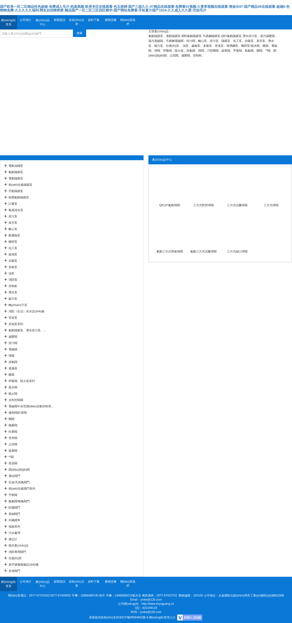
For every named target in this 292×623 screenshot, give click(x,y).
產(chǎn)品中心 (43, 22)
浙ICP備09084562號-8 (133, 617)
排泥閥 (13, 463)
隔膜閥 (13, 425)
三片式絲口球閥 (237, 251)
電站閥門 (14, 476)
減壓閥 (13, 336)
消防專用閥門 (17, 552)
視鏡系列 (14, 526)
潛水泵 (13, 292)
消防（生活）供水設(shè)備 (26, 311)
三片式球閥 (271, 205)
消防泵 (13, 279)
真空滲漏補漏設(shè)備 (23, 564)
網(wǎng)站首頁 (8, 22)
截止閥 (13, 393)
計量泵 (13, 203)
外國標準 (14, 520)
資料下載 (94, 20)
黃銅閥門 (14, 514)
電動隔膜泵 (16, 178)
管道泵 (13, 317)
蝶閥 (11, 374)
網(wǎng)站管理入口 (162, 617)
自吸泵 (13, 260)
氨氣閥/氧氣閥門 (19, 501)
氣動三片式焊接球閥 (169, 251)
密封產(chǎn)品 (18, 545)
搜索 (79, 33)
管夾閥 (13, 438)
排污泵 (13, 216)
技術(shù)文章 (76, 22)
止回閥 (13, 444)
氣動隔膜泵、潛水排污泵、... (27, 330)
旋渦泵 (13, 254)
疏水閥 (13, 387)
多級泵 (13, 267)
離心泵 (13, 229)
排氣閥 (13, 362)
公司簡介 (25, 20)
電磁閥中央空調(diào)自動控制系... (31, 406)
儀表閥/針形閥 (18, 412)
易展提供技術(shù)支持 (104, 617)
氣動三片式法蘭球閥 (203, 251)
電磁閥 (13, 349)
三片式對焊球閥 (203, 205)
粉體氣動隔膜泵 (19, 197)
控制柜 (13, 286)
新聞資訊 (59, 20)
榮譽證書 (111, 20)
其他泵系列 (16, 324)
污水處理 (14, 533)
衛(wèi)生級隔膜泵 (20, 184)
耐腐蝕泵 (14, 235)
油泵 (11, 273)
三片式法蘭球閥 (237, 205)
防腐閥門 (14, 507)
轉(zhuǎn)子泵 (18, 305)
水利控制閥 (16, 400)
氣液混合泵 (16, 210)
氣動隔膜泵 (16, 172)
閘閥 (11, 419)
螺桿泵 (13, 241)
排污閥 (13, 343)
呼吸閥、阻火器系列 (22, 381)
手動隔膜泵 (16, 191)
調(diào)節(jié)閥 (19, 469)
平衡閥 (13, 495)
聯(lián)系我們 (128, 22)
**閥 (11, 457)
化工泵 (13, 248)
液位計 (13, 539)
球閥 (11, 355)
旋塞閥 (13, 450)
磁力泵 (13, 298)
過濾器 (13, 368)
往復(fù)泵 (15, 558)
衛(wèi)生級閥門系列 (22, 488)
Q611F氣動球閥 (169, 205)
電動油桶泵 (16, 165)
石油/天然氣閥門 (19, 482)
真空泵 (13, 222)
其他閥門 (14, 571)
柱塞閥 (13, 431)
